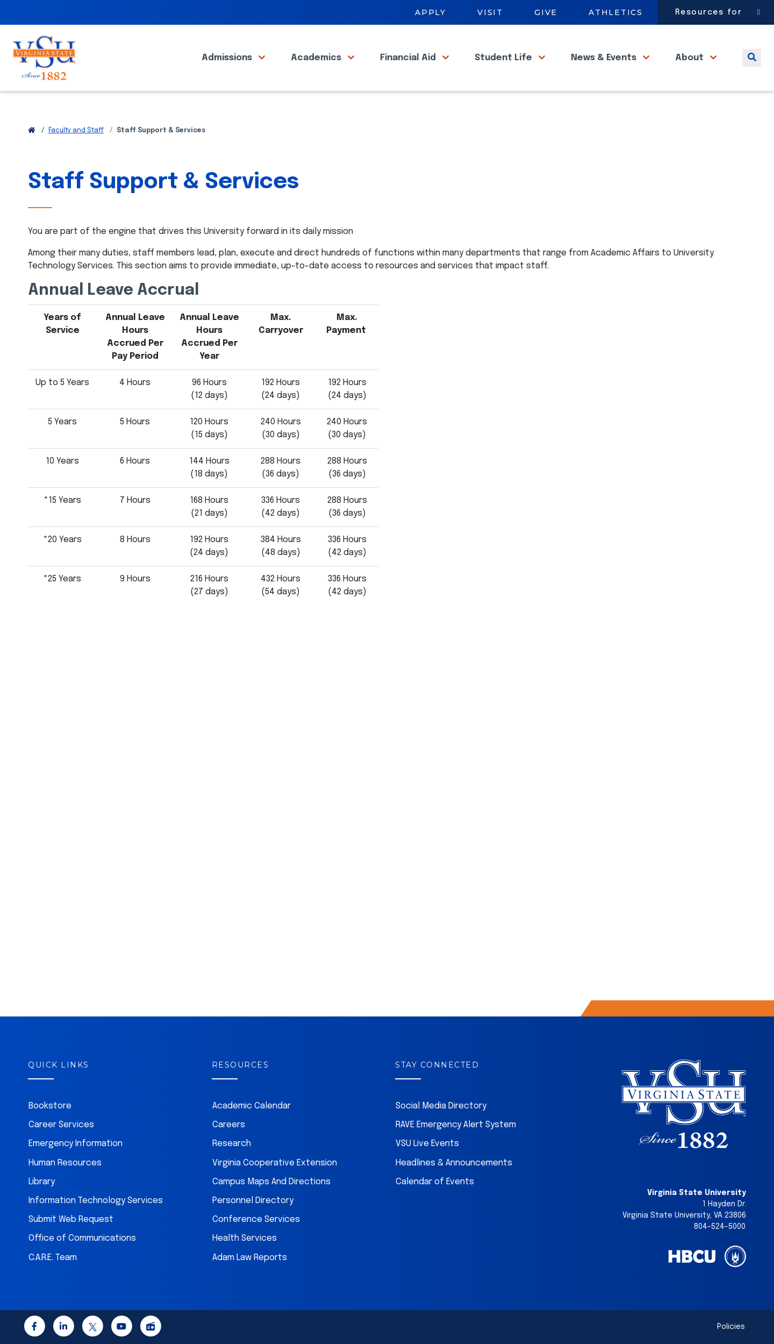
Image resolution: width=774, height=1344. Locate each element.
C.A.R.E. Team (52, 1257)
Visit (490, 12)
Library (41, 1181)
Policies (731, 1327)
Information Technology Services (95, 1200)
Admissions (228, 69)
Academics (317, 69)
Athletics (616, 12)
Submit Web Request (70, 1219)
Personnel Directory (252, 1200)
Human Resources (65, 1163)
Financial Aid (409, 69)
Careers (228, 1124)
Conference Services (256, 1219)
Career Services (61, 1124)
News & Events (605, 69)
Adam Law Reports (249, 1257)
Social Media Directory (441, 1106)
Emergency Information (75, 1143)
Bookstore (49, 1106)
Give (545, 12)
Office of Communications (82, 1238)
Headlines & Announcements (454, 1163)
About (690, 69)
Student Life (504, 69)
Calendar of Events (435, 1181)
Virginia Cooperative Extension (274, 1163)
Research (231, 1143)
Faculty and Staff (76, 130)
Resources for (708, 12)
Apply (430, 12)
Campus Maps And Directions (271, 1181)
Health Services (244, 1238)
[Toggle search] (751, 69)
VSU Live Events (427, 1143)
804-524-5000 (720, 1227)
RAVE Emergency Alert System (456, 1124)
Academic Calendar (251, 1106)
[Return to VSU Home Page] (31, 130)
